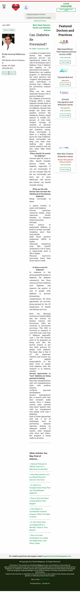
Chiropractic (65, 108)
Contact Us (46, 583)
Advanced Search (40, 21)
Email (12, 30)
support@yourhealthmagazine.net (57, 556)
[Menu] (4, 6)
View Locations (65, 57)
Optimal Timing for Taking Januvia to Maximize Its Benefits (38, 466)
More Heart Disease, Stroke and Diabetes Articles (42, 27)
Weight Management (65, 160)
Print (6, 30)
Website (5, 73)
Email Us (12, 73)
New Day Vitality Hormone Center (65, 155)
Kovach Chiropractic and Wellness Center (65, 102)
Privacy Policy (35, 583)
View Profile (65, 62)
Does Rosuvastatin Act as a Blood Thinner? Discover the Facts (39, 477)
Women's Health (65, 162)
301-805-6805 (44, 579)
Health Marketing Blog (66, 10)
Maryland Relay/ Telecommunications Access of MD (66, 51)
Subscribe (66, 6)
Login (66, 4)
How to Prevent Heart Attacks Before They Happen (39, 501)
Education (65, 80)
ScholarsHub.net (65, 77)
